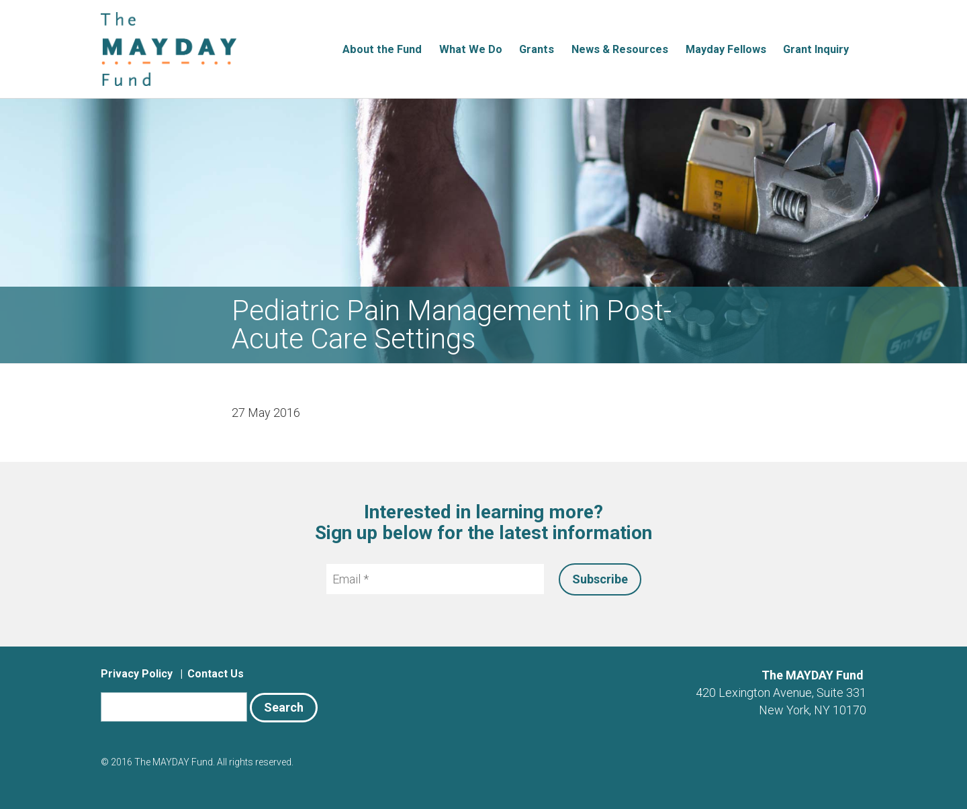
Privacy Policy (137, 673)
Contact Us (215, 673)
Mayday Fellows (726, 49)
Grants (536, 49)
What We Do (470, 49)
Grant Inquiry (816, 49)
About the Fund (382, 49)
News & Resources (619, 49)
